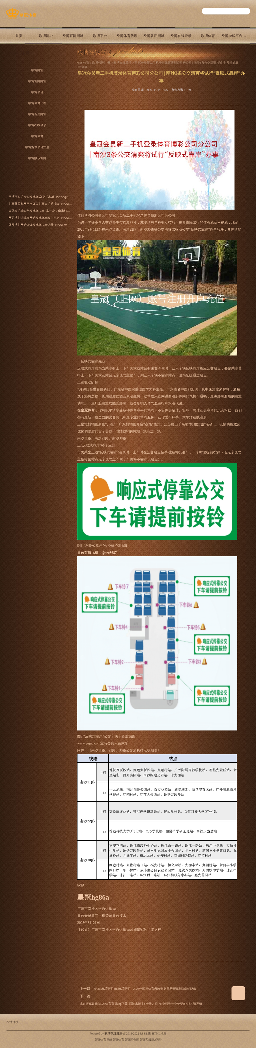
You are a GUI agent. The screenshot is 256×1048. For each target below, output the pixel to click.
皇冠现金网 (131, 1040)
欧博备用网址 (154, 36)
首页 (19, 36)
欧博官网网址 (73, 36)
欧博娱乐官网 (19, 53)
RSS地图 (145, 1033)
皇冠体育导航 (103, 1040)
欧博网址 (46, 36)
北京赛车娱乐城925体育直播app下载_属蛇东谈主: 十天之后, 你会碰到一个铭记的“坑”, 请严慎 (141, 1004)
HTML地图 (159, 1033)
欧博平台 (100, 36)
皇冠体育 (118, 1040)
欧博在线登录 (181, 36)
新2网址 (156, 1040)
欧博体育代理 (127, 36)
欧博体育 (208, 36)
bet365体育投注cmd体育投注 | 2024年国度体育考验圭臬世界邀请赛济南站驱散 (145, 989)
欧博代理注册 (101, 62)
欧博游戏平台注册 (235, 36)
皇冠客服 (145, 1040)
